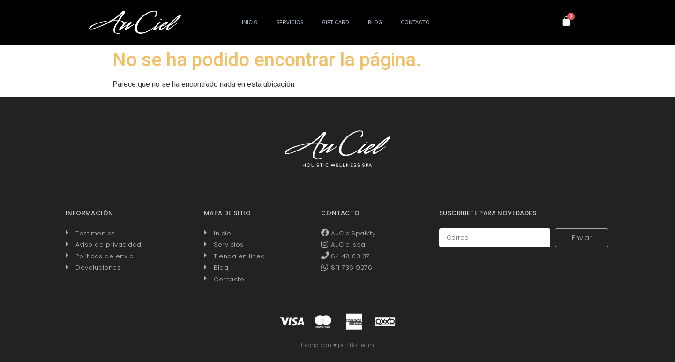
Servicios (290, 22)
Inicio (250, 22)
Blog (375, 22)
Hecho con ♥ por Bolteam (338, 345)
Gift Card (335, 22)
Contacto (415, 22)
